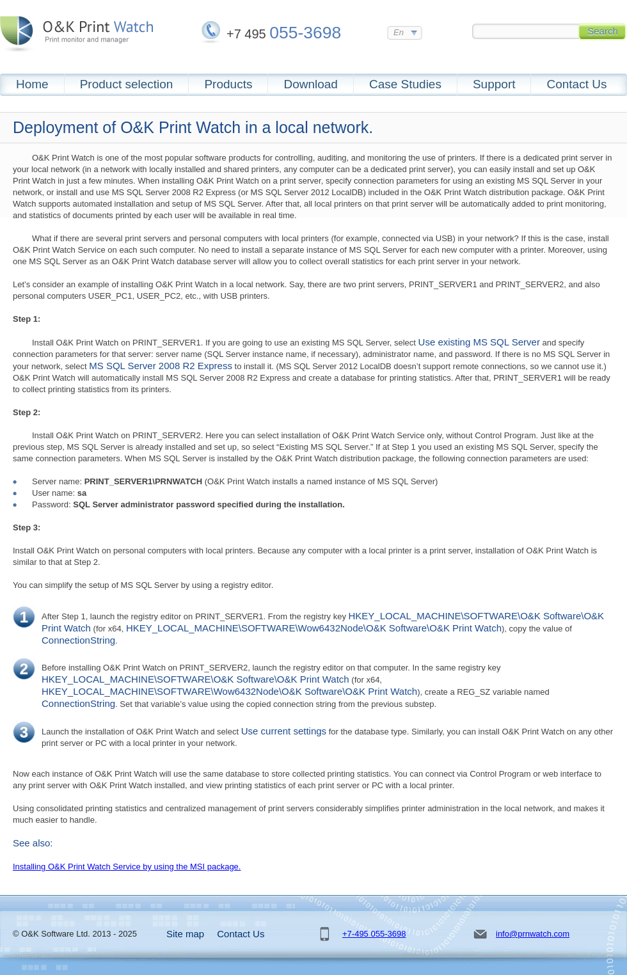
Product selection (126, 84)
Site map (185, 933)
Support (494, 84)
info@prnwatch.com (532, 934)
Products (228, 84)
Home (32, 84)
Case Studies (405, 84)
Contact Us (576, 84)
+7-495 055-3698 (374, 934)
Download (310, 84)
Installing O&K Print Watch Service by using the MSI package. (127, 866)
